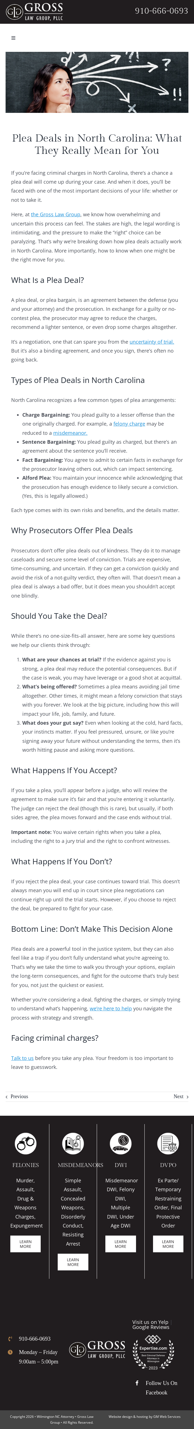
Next (178, 1096)
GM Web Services (167, 1416)
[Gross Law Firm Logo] (97, 1343)
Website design (120, 1416)
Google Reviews (150, 1327)
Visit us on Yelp (150, 1322)
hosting (142, 1416)
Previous (19, 1096)
